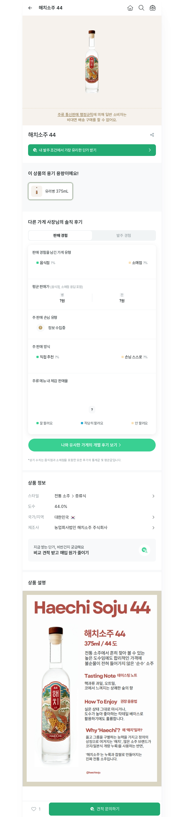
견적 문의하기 (104, 809)
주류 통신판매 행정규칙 (75, 114)
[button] (36, 809)
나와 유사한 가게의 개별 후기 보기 (92, 445)
